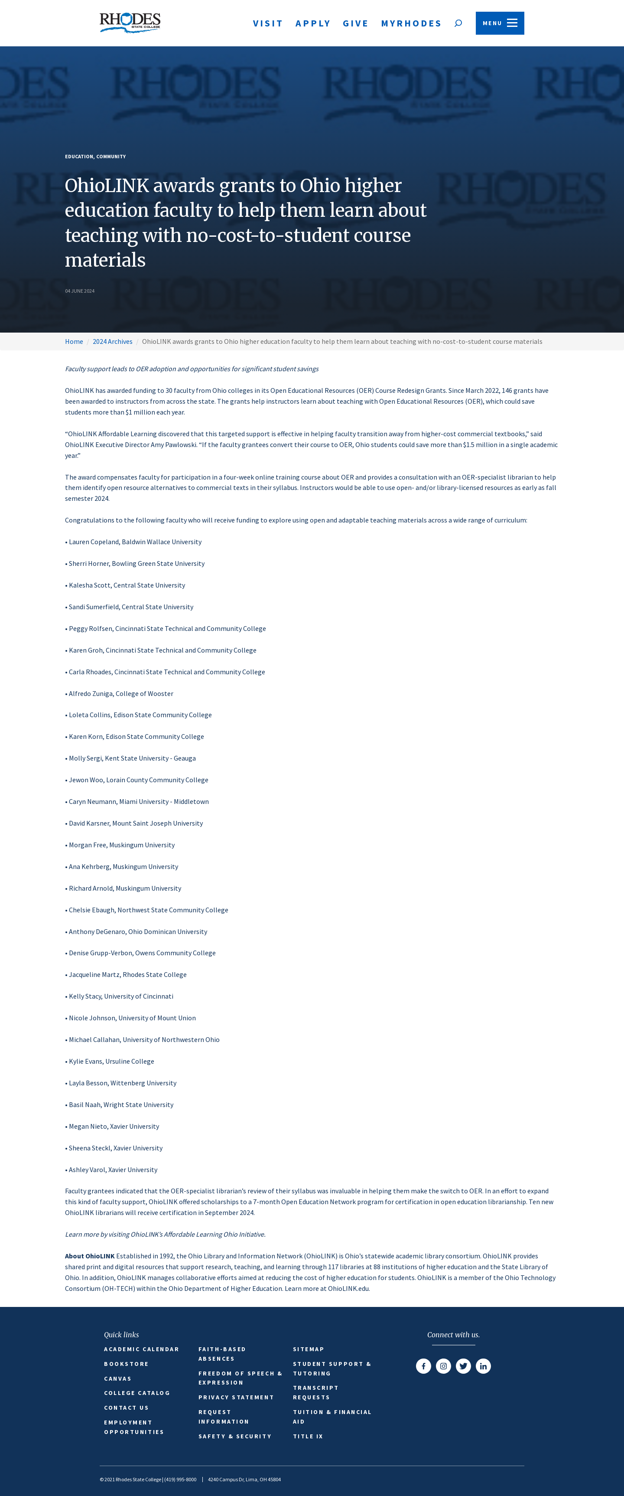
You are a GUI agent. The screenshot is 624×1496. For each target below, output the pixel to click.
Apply (313, 23)
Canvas (118, 1378)
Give (356, 23)
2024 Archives (113, 341)
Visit (268, 23)
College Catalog (137, 1393)
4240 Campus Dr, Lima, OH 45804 (244, 1479)
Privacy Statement (236, 1397)
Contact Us (127, 1407)
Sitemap (309, 1349)
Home (74, 341)
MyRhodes (411, 23)
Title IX (308, 1436)
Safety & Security (235, 1436)
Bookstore (126, 1364)
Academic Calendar (141, 1349)
